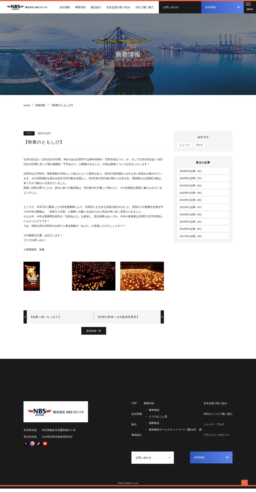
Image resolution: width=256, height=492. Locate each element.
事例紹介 (136, 438)
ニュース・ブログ (214, 427)
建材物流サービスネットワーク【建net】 (175, 433)
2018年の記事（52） (192, 232)
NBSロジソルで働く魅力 (218, 417)
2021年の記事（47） (192, 209)
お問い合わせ (171, 7)
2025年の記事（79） (192, 179)
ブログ (201, 145)
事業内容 (80, 7)
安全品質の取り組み (118, 7)
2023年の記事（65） (192, 194)
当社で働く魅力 (144, 7)
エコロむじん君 (158, 419)
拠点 (134, 427)
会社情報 (64, 7)
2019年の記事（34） (192, 225)
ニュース (185, 145)
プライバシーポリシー (217, 438)
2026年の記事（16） (192, 171)
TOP (134, 406)
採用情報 (222, 7)
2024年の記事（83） (192, 186)
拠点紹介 (96, 7)
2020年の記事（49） (192, 217)
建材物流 (154, 413)
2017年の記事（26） (192, 240)
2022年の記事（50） (192, 202)
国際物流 (154, 426)
